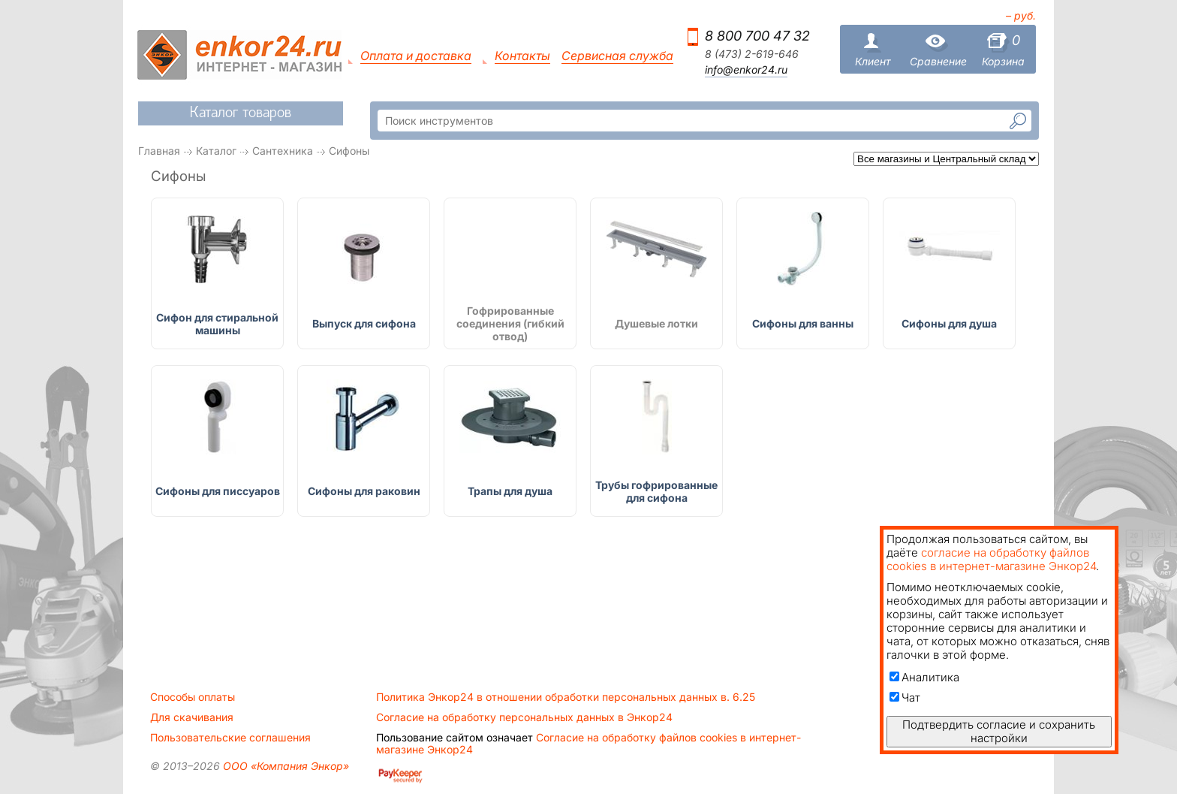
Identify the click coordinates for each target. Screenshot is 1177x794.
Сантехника (282, 150)
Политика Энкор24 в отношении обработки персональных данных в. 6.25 (565, 697)
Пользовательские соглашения (230, 738)
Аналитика (924, 677)
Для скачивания (191, 717)
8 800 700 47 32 (757, 36)
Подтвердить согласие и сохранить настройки (998, 731)
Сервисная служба (617, 56)
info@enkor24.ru (746, 70)
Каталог (216, 150)
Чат (905, 697)
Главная (159, 150)
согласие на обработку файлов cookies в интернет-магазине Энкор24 (991, 559)
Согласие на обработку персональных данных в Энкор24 (524, 717)
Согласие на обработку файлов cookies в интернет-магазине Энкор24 (588, 743)
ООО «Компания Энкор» (284, 765)
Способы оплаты (192, 697)
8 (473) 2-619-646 (752, 54)
